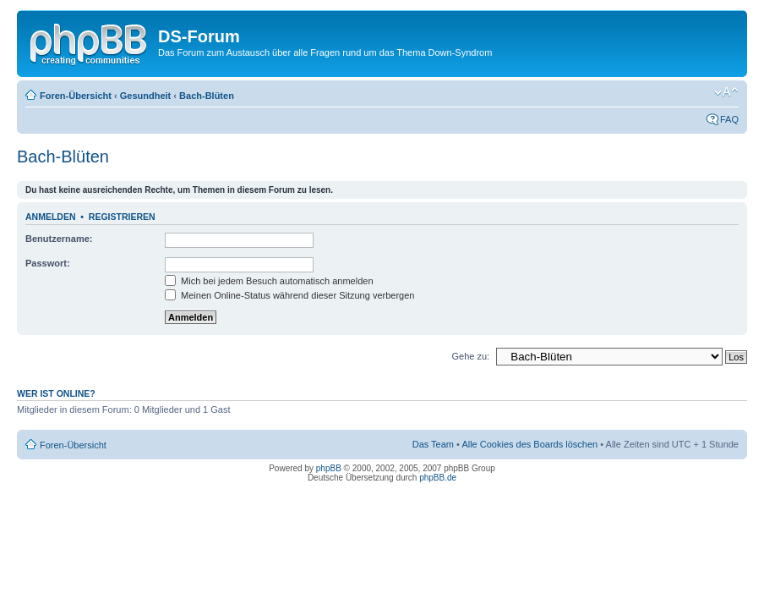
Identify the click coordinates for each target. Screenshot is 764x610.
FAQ (729, 119)
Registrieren (122, 217)
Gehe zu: (470, 356)
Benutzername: (58, 239)
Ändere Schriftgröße (726, 92)
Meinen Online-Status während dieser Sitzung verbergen (289, 295)
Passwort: (47, 263)
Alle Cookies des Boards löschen (529, 444)
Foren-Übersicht (76, 96)
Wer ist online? (56, 393)
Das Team (433, 444)
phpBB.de (437, 477)
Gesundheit (146, 96)
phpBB (328, 468)
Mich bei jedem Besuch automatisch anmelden (269, 281)
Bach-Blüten (206, 96)
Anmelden (50, 217)
